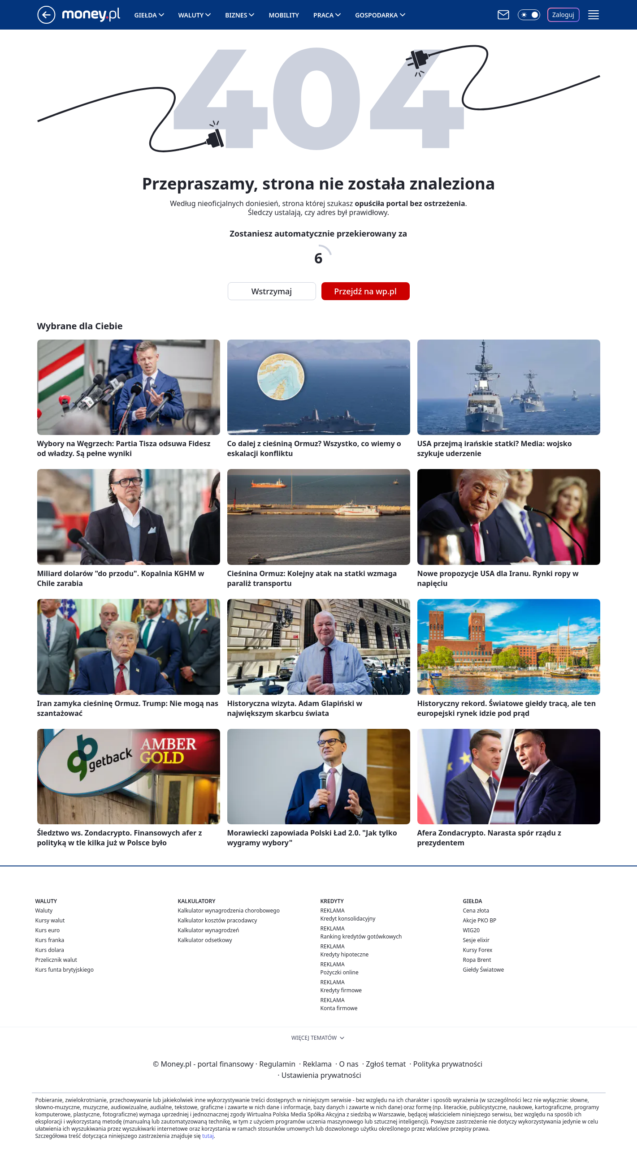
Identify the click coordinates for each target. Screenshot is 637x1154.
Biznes (236, 15)
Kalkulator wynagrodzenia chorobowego (229, 910)
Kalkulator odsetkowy (205, 940)
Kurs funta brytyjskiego (64, 969)
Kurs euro (47, 930)
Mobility (284, 15)
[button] (593, 15)
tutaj (208, 1136)
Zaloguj (563, 14)
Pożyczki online (340, 972)
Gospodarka (376, 15)
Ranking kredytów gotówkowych (361, 936)
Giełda (145, 15)
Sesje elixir (476, 940)
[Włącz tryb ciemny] (529, 14)
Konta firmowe (339, 1008)
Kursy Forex (478, 950)
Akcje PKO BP (480, 920)
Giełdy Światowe (483, 969)
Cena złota (476, 910)
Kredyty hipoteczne (345, 954)
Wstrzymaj (271, 291)
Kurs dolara (50, 950)
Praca (323, 15)
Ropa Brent (477, 960)
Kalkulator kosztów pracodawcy (217, 920)
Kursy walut (50, 920)
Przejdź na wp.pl (365, 291)
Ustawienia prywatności (319, 1075)
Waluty (191, 15)
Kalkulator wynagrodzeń (208, 930)
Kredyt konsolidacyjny (348, 918)
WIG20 (471, 930)
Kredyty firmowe (341, 990)
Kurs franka (50, 940)
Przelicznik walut (56, 960)
